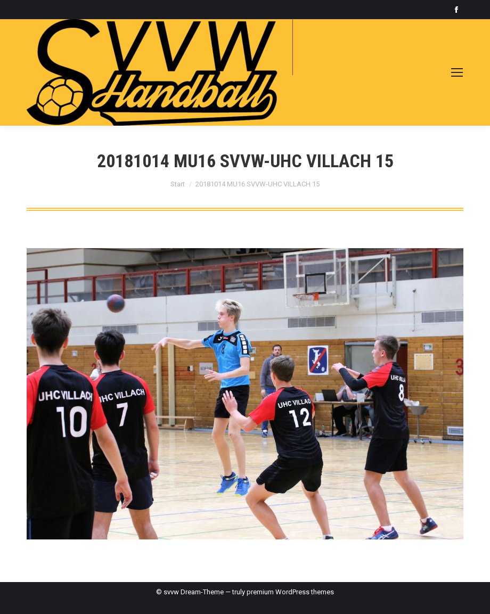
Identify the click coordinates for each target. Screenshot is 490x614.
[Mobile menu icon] (457, 72)
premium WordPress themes (290, 592)
